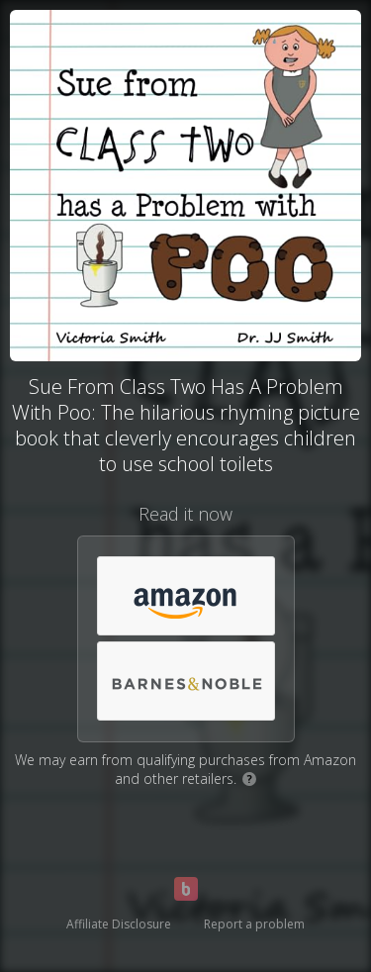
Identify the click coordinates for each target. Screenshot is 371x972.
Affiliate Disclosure (118, 924)
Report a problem (254, 924)
